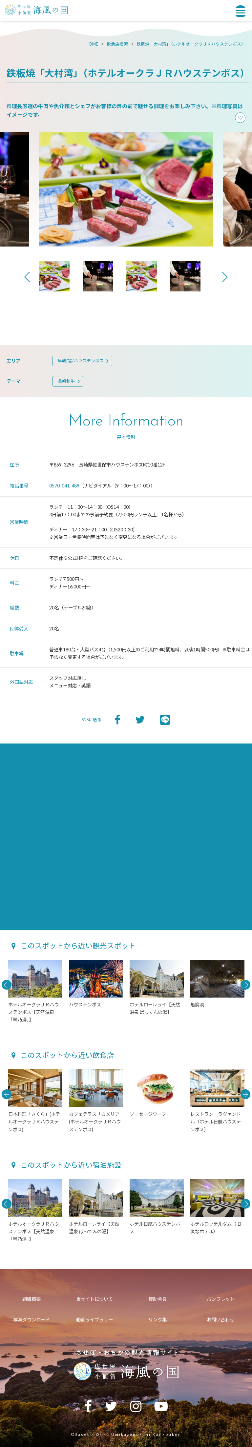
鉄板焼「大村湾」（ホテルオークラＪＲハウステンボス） (190, 44)
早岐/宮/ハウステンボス (81, 360)
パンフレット (221, 1299)
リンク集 (157, 1319)
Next (222, 277)
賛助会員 (157, 1299)
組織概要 (31, 1299)
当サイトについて (94, 1299)
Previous (29, 277)
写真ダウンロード (31, 1319)
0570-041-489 (64, 485)
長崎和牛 (66, 381)
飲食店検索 (117, 44)
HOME (92, 44)
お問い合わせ (220, 1319)
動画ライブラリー (94, 1319)
